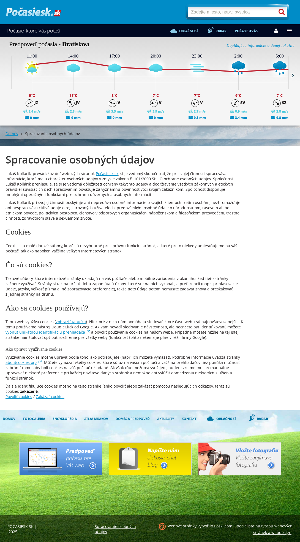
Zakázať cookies (50, 396)
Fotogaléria (34, 418)
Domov (12, 133)
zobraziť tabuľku (71, 321)
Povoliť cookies (19, 396)
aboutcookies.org (21, 362)
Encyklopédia (65, 418)
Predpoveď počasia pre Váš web (60, 458)
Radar (221, 31)
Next (293, 75)
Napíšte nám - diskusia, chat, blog (150, 458)
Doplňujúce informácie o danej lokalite (260, 45)
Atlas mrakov (96, 418)
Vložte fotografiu (239, 458)
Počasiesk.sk (107, 173)
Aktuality (165, 418)
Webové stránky (182, 526)
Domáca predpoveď (132, 418)
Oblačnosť (188, 31)
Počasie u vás (246, 31)
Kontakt (189, 418)
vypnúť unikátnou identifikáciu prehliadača (45, 332)
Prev (7, 75)
